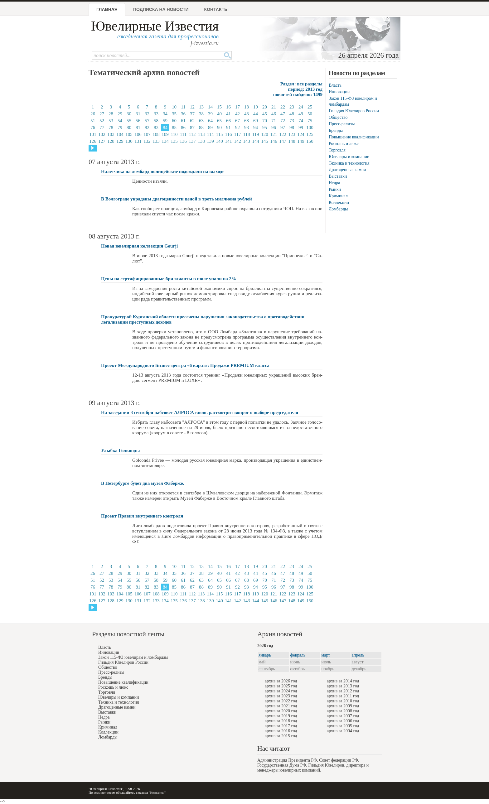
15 (219, 106)
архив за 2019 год (281, 716)
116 (228, 134)
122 (282, 134)
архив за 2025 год (281, 686)
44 (255, 113)
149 (300, 141)
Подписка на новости (161, 9)
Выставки (338, 176)
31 (138, 113)
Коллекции (339, 202)
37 (192, 113)
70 (264, 120)
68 (246, 120)
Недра (334, 183)
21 (273, 106)
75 (309, 120)
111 (183, 134)
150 (309, 141)
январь (265, 655)
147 (282, 141)
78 (111, 127)
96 (273, 127)
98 (291, 127)
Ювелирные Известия (155, 26)
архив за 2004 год (343, 731)
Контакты (216, 9)
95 (264, 127)
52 (101, 120)
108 (156, 134)
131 (138, 141)
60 (174, 120)
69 (255, 120)
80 (129, 127)
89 (210, 127)
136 (183, 141)
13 (201, 106)
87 (192, 127)
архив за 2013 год (343, 686)
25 (309, 106)
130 (129, 141)
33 (156, 113)
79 (120, 127)
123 (291, 134)
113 (201, 134)
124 (300, 134)
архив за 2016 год (281, 731)
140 (219, 141)
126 (92, 141)
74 (300, 120)
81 (138, 127)
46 (273, 113)
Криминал (338, 196)
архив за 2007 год (343, 716)
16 (228, 106)
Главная (107, 9)
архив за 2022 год (281, 701)
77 (101, 127)
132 (147, 141)
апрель (358, 655)
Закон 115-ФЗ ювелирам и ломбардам (133, 657)
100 (309, 127)
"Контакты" (157, 792)
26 (92, 113)
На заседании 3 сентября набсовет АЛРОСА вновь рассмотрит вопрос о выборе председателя (199, 412)
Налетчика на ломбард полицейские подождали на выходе (162, 171)
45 (264, 113)
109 (165, 134)
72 (282, 120)
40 (219, 113)
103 (110, 134)
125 (309, 134)
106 (138, 134)
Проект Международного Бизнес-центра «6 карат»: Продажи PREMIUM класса (185, 365)
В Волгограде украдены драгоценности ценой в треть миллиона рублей (176, 198)
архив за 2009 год (343, 706)
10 (174, 106)
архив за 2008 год (343, 711)
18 (246, 106)
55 (129, 120)
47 (282, 113)
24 (300, 106)
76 (92, 127)
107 (147, 134)
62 (192, 120)
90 (219, 127)
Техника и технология (349, 163)
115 (219, 134)
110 (174, 134)
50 (309, 113)
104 (119, 134)
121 (273, 134)
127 (101, 141)
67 (237, 120)
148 (291, 141)
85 (174, 127)
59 (165, 120)
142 (237, 141)
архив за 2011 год (343, 696)
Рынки (335, 189)
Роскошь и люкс (344, 143)
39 (210, 113)
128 (110, 141)
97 (282, 127)
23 (291, 106)
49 (300, 113)
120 (264, 134)
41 (228, 113)
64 (210, 120)
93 (246, 127)
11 (183, 106)
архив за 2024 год (281, 691)
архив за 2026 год (281, 681)
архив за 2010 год (343, 701)
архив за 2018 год (281, 721)
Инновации (339, 91)
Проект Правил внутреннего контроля (142, 515)
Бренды (336, 130)
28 (111, 113)
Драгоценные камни (347, 169)
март (326, 655)
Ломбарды (338, 209)
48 (291, 113)
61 (183, 120)
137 (192, 141)
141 (228, 141)
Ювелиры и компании (349, 156)
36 (183, 113)
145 (264, 141)
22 (282, 106)
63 (201, 120)
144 (255, 141)
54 (120, 120)
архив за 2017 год (281, 726)
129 (119, 141)
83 (156, 127)
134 (165, 141)
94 (255, 127)
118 (246, 134)
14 (210, 106)
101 (92, 134)
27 (101, 113)
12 (192, 106)
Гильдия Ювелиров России (354, 110)
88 (201, 127)
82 (147, 127)
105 (129, 134)
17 (237, 106)
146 (273, 141)
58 (156, 120)
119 (255, 134)
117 (237, 134)
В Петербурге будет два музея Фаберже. (142, 483)
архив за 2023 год (281, 696)
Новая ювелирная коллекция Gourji (139, 245)
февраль (298, 655)
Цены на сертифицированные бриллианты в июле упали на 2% (168, 278)
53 (111, 120)
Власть (335, 85)
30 (129, 113)
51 (92, 120)
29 (120, 113)
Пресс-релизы (342, 124)
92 (237, 127)
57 (147, 120)
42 (237, 113)
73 (291, 120)
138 (201, 141)
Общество (338, 117)
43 (246, 113)
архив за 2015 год (281, 736)
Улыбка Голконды (120, 450)
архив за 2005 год (343, 726)
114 (210, 134)
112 (192, 134)
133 (156, 141)
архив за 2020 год (281, 711)
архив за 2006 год (343, 721)
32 (147, 113)
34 (165, 113)
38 (201, 113)
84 (165, 127)
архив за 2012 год (343, 691)
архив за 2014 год (343, 681)
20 (264, 106)
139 (210, 141)
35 (174, 113)
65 (219, 120)
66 (228, 120)
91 (228, 127)
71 (273, 120)
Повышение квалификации (354, 137)
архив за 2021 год (281, 706)
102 (101, 134)
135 (174, 141)
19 (255, 106)
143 (246, 141)
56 (138, 120)
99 (300, 127)
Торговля (337, 150)
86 (183, 127)
